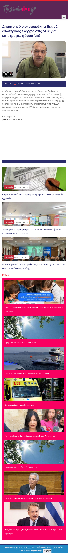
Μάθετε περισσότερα (33, 551)
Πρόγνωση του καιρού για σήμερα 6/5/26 (21, 467)
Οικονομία (7, 83)
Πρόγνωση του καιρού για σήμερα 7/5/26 (21, 342)
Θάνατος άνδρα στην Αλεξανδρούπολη (20, 405)
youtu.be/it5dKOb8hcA (12, 119)
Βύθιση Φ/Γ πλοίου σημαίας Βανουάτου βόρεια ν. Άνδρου (27, 373)
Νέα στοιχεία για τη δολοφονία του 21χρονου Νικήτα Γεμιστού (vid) (30, 436)
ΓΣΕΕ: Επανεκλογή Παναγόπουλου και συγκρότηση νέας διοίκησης (30, 498)
